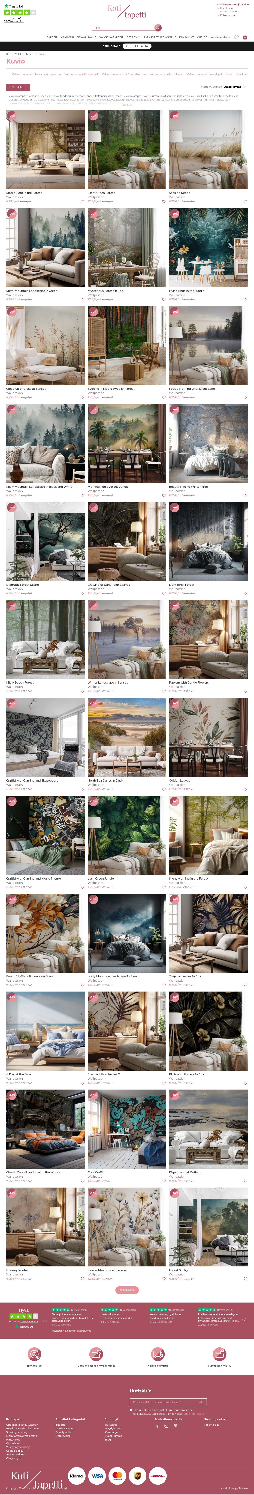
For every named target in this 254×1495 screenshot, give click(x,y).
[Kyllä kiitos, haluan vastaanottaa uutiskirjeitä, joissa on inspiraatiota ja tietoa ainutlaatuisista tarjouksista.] (168, 1403)
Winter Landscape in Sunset (108, 683)
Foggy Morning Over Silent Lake (192, 389)
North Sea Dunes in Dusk (105, 781)
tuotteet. (206, 86)
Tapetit (60, 1425)
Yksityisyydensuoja (18, 1447)
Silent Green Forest (101, 193)
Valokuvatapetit (65, 1429)
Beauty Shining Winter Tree (188, 487)
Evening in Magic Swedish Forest (111, 389)
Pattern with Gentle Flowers (189, 683)
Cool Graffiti (96, 1173)
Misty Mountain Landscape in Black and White (39, 487)
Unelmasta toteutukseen (22, 1425)
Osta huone (63, 1436)
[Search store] (125, 28)
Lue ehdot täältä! (194, 1414)
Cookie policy (14, 1451)
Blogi (108, 1440)
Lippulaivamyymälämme (21, 1436)
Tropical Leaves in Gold (185, 977)
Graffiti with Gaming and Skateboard (32, 781)
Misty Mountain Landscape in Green (31, 291)
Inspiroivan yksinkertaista (23, 1429)
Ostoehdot (13, 1443)
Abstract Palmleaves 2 (104, 1075)
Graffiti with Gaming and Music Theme (33, 879)
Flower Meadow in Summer (107, 1270)
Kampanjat (112, 1432)
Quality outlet (64, 1432)
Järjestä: (218, 86)
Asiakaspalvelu (220, 37)
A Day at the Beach (20, 1075)
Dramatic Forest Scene (22, 585)
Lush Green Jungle (101, 879)
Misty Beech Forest (20, 683)
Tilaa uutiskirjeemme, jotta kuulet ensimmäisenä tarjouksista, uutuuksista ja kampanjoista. (169, 1412)
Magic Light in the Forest (24, 193)
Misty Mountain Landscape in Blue (112, 977)
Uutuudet (111, 1425)
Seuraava (127, 1290)
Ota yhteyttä (14, 1458)
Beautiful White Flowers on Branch (30, 977)
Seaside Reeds (179, 193)
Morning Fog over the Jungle (108, 487)
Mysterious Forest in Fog (105, 291)
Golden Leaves (179, 781)
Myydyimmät (113, 1429)
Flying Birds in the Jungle (186, 291)
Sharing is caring (17, 1432)
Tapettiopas (211, 1425)
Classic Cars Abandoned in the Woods (33, 1173)
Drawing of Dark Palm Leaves (109, 585)
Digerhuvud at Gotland (185, 1173)
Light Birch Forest (181, 585)
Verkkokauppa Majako (234, 1488)
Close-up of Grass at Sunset (26, 389)
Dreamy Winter (17, 1270)
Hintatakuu (13, 1440)
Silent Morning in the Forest (188, 879)
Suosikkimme (113, 1436)
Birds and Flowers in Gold (187, 1075)
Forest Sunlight (180, 1270)
